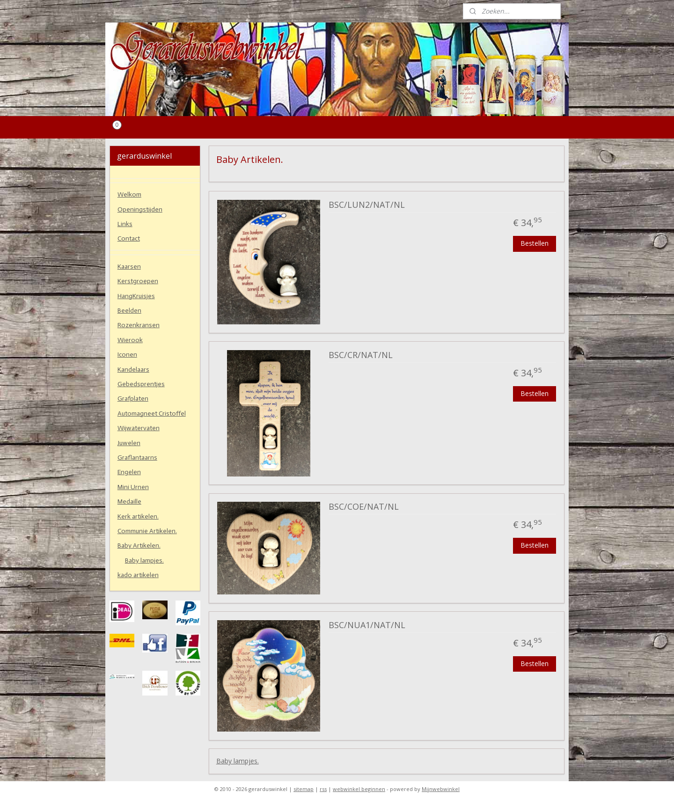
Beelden (129, 311)
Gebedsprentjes (141, 384)
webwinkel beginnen (359, 788)
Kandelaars (133, 370)
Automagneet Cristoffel (151, 414)
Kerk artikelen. (138, 516)
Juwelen (128, 443)
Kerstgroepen (137, 281)
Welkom (129, 194)
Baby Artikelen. (139, 546)
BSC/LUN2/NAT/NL (367, 205)
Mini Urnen (133, 487)
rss (323, 788)
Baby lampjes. (237, 760)
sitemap (303, 788)
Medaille (129, 502)
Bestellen (534, 243)
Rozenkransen (138, 325)
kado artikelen (138, 575)
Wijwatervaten (138, 428)
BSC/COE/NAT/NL (364, 507)
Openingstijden (139, 209)
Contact (128, 238)
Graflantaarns (137, 458)
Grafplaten (132, 399)
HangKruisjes (136, 296)
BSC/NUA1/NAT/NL (367, 625)
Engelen (129, 472)
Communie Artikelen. (147, 531)
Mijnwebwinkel (441, 788)
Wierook (130, 340)
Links (124, 224)
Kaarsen (129, 267)
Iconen (127, 355)
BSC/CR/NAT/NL (361, 355)
